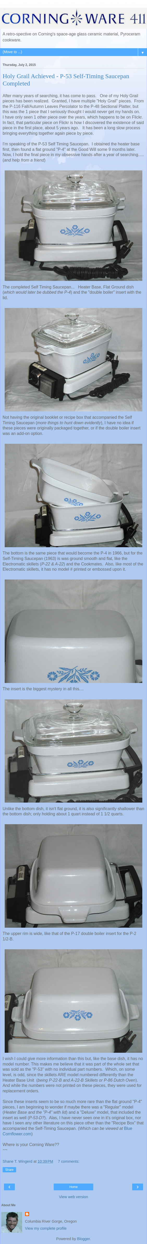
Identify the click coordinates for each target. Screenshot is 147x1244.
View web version (73, 1197)
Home (73, 1187)
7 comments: (68, 1161)
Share (9, 1170)
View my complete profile (46, 1228)
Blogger (83, 1239)
